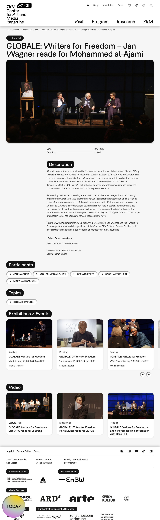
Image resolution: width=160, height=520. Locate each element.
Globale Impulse (23, 302)
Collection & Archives (19, 30)
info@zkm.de (70, 462)
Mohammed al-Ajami (53, 274)
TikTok (143, 451)
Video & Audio (39, 30)
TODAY (13, 506)
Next (148, 374)
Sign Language (136, 5)
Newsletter (108, 5)
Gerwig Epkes (85, 274)
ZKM (148, 21)
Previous (142, 374)
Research (126, 21)
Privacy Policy (24, 451)
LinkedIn (151, 451)
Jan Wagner (21, 274)
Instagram (129, 451)
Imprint (10, 451)
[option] (29, 344)
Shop (95, 5)
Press (120, 5)
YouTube (136, 451)
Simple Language (129, 5)
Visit (79, 21)
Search (151, 5)
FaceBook (121, 451)
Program (100, 21)
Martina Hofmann (24, 281)
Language (143, 5)
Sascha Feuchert (116, 274)
